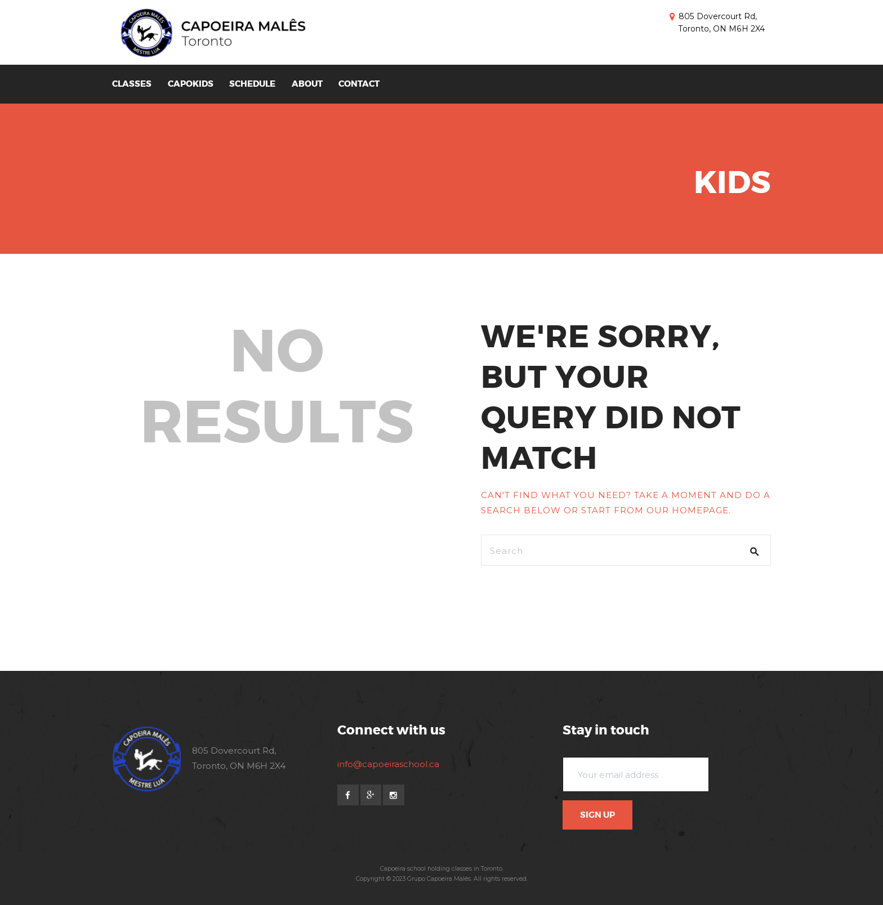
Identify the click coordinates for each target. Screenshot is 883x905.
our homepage (687, 510)
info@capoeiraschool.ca (388, 764)
